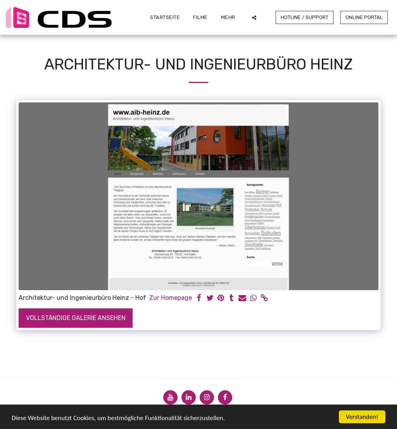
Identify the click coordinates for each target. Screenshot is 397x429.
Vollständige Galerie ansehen (76, 318)
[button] (254, 17)
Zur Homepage (170, 297)
